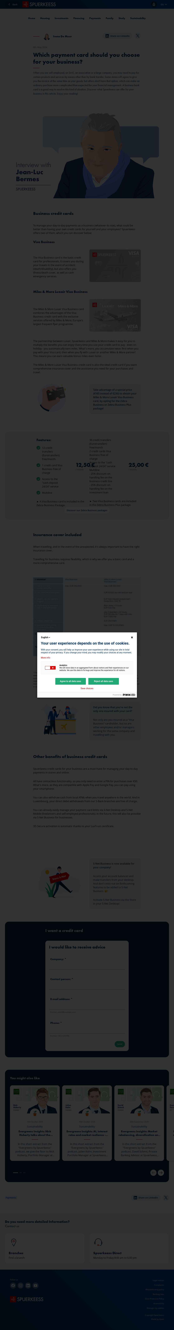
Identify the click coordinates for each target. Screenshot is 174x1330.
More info (45, 657)
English (46, 637)
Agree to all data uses (70, 681)
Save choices (87, 688)
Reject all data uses (103, 681)
